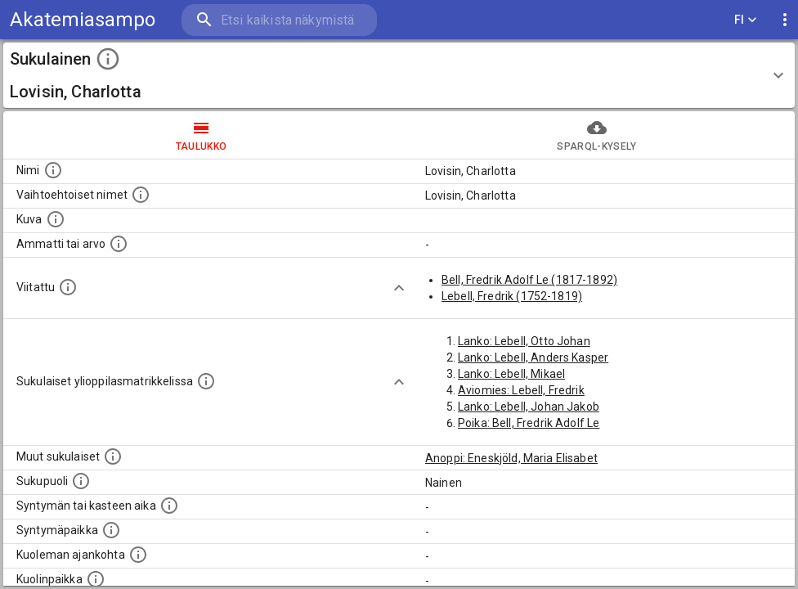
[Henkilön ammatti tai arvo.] (118, 244)
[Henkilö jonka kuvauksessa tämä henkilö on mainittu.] (68, 287)
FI (745, 20)
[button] (399, 75)
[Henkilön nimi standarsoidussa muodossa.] (53, 170)
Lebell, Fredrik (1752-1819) (512, 296)
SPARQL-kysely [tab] (597, 135)
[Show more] (399, 288)
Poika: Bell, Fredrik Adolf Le (528, 422)
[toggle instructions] (108, 59)
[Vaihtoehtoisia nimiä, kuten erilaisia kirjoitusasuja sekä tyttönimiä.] (141, 195)
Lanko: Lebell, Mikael (511, 373)
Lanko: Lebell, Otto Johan (524, 341)
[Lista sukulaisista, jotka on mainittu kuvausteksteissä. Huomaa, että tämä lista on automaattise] (113, 456)
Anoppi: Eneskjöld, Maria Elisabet (511, 458)
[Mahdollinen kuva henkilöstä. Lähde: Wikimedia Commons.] (56, 219)
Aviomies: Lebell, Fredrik (521, 390)
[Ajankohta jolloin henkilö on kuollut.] (138, 555)
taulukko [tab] (201, 135)
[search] (278, 20)
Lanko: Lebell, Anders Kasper (533, 357)
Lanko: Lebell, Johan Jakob (528, 406)
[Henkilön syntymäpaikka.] (111, 530)
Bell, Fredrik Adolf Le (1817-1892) (529, 279)
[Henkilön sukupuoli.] (81, 481)
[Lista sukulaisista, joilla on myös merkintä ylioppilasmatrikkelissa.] (206, 381)
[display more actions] (785, 20)
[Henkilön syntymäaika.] (169, 505)
